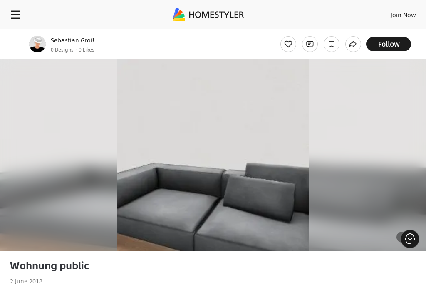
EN (392, 12)
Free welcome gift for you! (319, 33)
